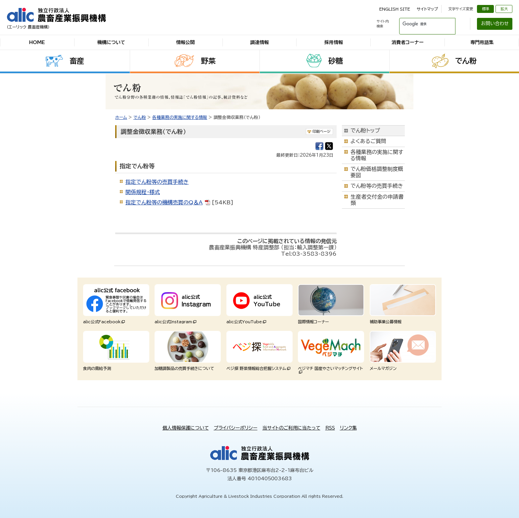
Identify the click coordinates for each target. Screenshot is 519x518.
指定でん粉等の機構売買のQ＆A (164, 202)
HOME (37, 42)
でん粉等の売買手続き (377, 185)
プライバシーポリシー (236, 428)
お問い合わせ (495, 23)
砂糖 (335, 61)
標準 (485, 9)
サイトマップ (427, 9)
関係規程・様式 (142, 192)
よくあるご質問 (368, 141)
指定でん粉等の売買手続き (157, 181)
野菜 (208, 61)
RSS (330, 428)
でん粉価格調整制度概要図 (377, 172)
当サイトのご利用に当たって (291, 428)
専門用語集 (482, 42)
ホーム (121, 117)
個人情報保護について (186, 428)
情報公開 (185, 42)
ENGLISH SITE (394, 9)
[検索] (419, 24)
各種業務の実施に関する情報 (179, 117)
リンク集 (348, 428)
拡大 (504, 9)
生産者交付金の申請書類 (377, 200)
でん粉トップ (365, 130)
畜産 (77, 61)
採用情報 (333, 42)
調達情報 (259, 42)
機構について (111, 42)
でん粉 (466, 61)
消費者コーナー (408, 42)
